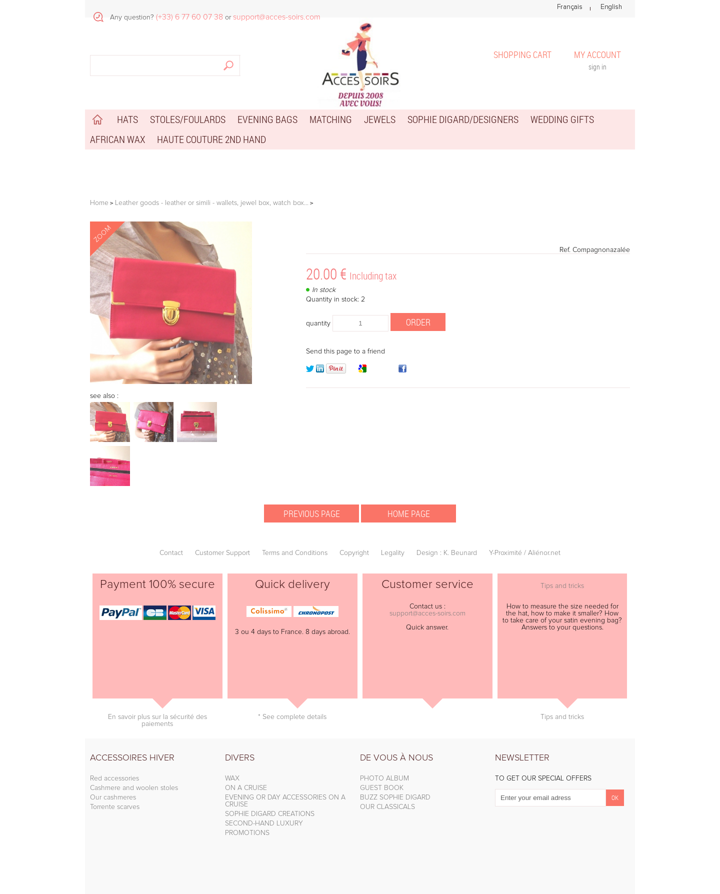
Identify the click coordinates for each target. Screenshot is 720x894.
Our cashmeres (113, 797)
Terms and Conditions (295, 553)
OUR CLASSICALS (387, 807)
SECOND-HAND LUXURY (264, 823)
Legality (392, 553)
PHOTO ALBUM (384, 778)
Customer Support (222, 553)
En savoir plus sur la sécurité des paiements (157, 721)
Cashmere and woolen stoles (134, 788)
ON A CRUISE (246, 788)
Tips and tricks (562, 586)
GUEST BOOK (382, 788)
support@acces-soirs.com (428, 613)
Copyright (354, 553)
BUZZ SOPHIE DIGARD (395, 797)
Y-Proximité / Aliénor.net (524, 553)
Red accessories (114, 778)
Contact (171, 553)
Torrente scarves (115, 807)
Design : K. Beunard (446, 553)
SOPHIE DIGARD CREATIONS (269, 814)
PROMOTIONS (247, 833)
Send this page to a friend (345, 351)
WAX (232, 778)
